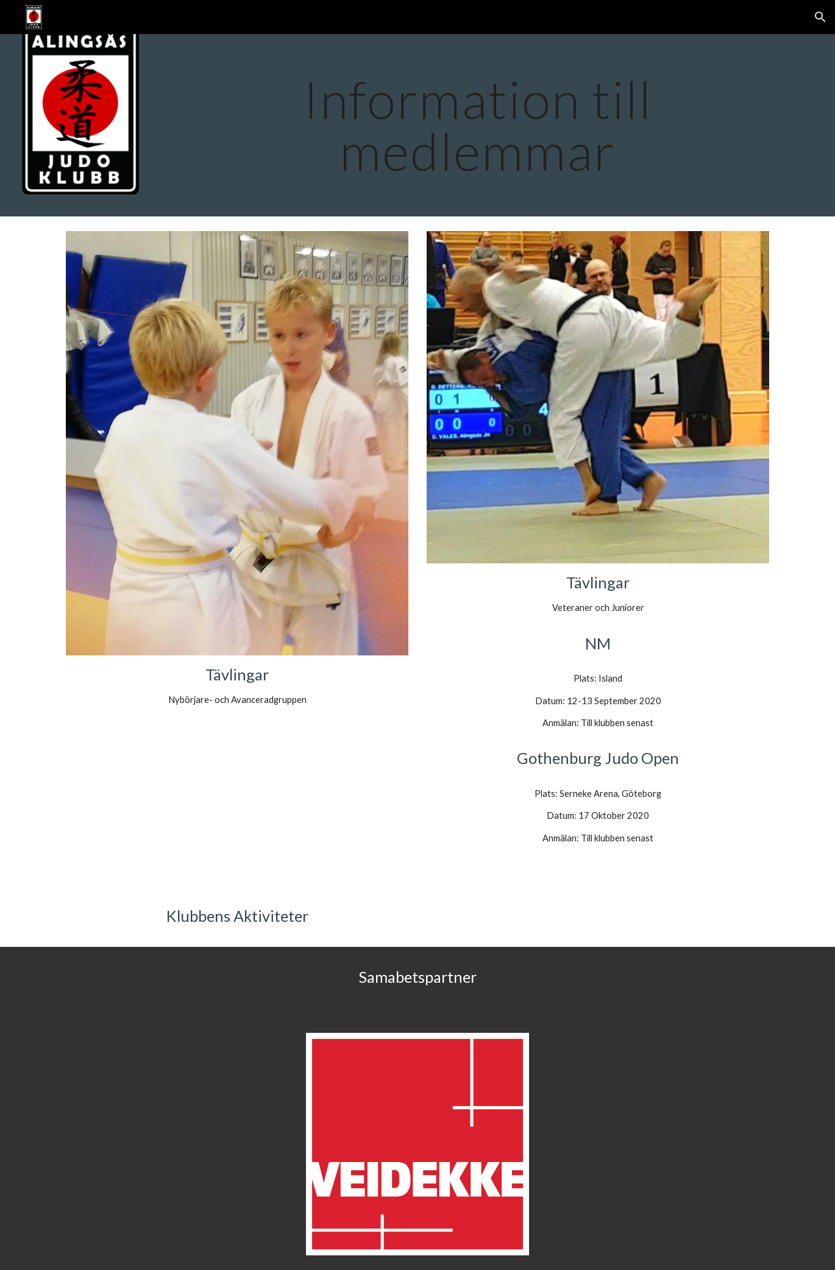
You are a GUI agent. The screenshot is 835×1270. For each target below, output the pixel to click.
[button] (820, 17)
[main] (477, 125)
